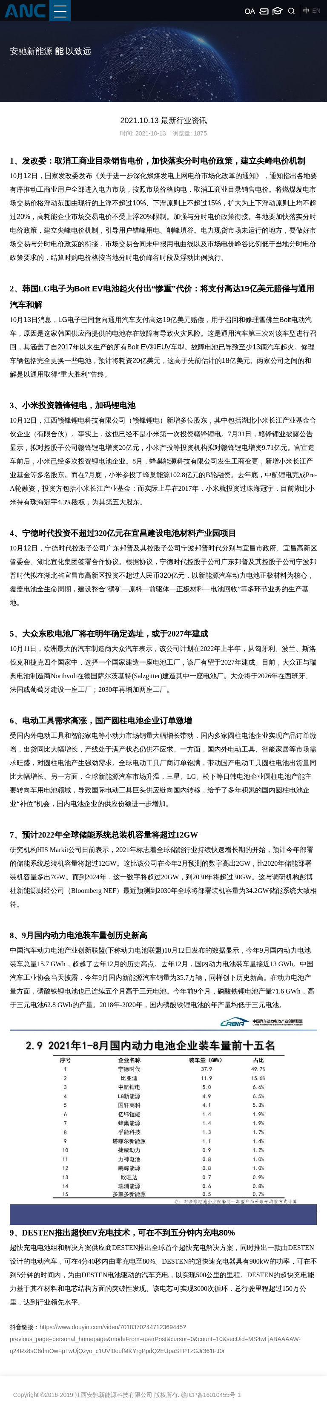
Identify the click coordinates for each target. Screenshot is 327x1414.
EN (316, 10)
